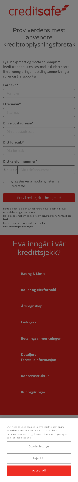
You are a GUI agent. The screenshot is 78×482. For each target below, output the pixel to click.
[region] (39, 450)
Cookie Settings (39, 446)
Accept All (39, 470)
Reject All (39, 458)
